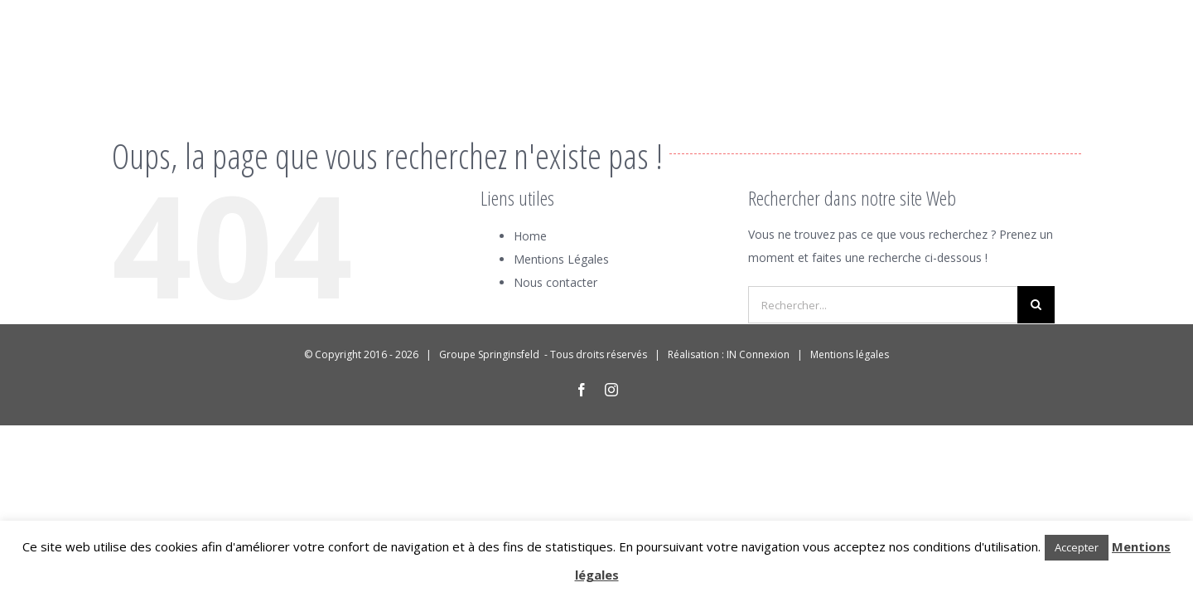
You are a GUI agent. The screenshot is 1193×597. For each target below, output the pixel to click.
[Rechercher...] (882, 304)
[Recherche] (1036, 304)
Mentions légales (849, 354)
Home (530, 236)
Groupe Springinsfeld (490, 354)
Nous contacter (555, 282)
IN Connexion (758, 354)
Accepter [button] (1077, 547)
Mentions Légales (561, 259)
